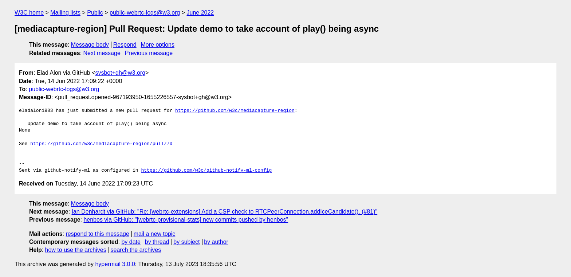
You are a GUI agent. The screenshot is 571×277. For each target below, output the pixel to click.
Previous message (149, 53)
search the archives (136, 250)
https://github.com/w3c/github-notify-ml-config (206, 170)
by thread (157, 242)
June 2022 (200, 12)
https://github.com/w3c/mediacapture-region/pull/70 (101, 144)
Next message (102, 53)
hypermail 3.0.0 (115, 264)
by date (130, 242)
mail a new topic (155, 234)
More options (158, 45)
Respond (125, 45)
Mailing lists (65, 12)
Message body (90, 45)
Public (95, 12)
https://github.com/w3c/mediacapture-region (235, 111)
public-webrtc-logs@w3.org (145, 12)
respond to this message (97, 234)
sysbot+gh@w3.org (120, 73)
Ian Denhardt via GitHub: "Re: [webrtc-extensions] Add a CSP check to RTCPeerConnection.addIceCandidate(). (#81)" (225, 211)
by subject (186, 242)
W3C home (29, 12)
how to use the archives (75, 250)
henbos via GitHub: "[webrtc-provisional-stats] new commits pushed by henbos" (185, 219)
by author (216, 242)
